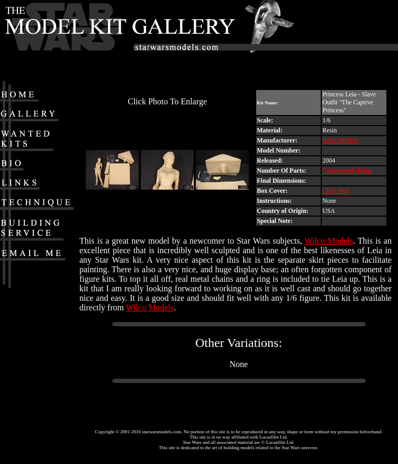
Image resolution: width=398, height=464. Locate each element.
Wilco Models (340, 140)
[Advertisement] (348, 39)
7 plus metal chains (346, 170)
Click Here (336, 190)
